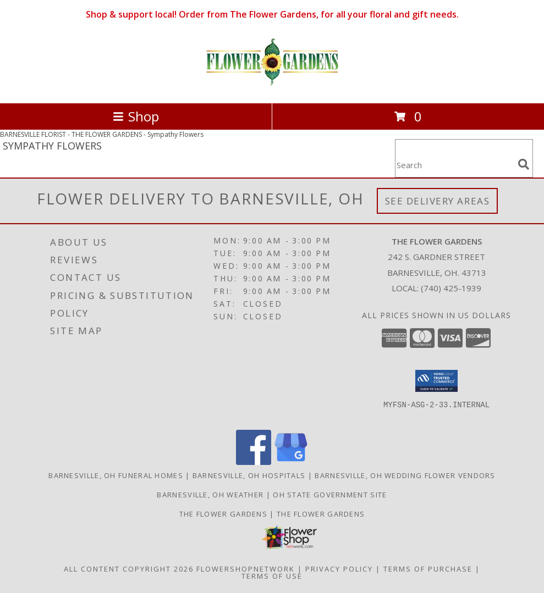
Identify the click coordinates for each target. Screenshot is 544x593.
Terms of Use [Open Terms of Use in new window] (272, 576)
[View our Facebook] (253, 462)
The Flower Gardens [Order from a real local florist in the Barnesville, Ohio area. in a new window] (224, 514)
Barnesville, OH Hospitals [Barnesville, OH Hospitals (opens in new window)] (249, 475)
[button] (436, 381)
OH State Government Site (330, 495)
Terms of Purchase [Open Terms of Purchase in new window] (427, 569)
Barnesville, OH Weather (210, 495)
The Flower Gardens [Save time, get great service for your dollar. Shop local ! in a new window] (321, 514)
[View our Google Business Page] (291, 462)
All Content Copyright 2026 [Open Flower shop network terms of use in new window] (129, 569)
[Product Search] (454, 165)
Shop (136, 116)
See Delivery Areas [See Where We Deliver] (437, 201)
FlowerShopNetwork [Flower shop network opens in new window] (245, 569)
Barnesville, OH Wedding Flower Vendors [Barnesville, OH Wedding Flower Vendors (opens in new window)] (405, 475)
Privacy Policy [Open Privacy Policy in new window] (339, 569)
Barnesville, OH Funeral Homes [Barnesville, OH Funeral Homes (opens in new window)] (115, 475)
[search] (523, 164)
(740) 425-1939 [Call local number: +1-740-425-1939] (451, 287)
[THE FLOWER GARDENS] (272, 87)
